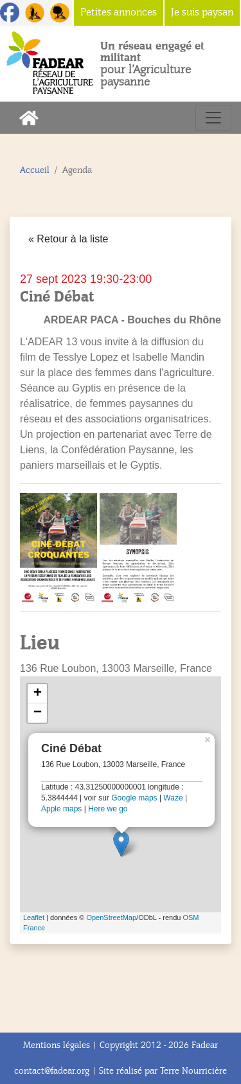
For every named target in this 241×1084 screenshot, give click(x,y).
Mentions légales (56, 1045)
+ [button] (37, 693)
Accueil (34, 170)
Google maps (134, 797)
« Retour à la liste (68, 238)
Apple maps (61, 808)
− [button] (37, 713)
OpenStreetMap (111, 917)
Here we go (107, 808)
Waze (173, 797)
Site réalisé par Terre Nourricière (163, 1070)
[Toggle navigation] (213, 118)
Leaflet (33, 917)
